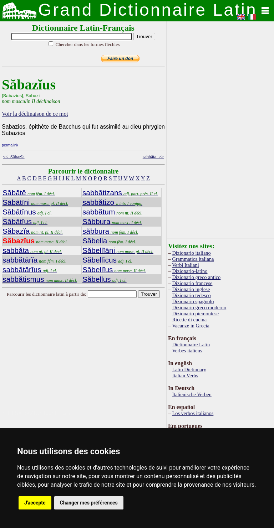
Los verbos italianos (192, 413)
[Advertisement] (108, 360)
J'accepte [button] (35, 503)
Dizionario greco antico (196, 277)
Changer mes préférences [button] (89, 503)
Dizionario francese (192, 283)
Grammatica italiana (193, 259)
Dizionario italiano (191, 253)
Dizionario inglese (191, 289)
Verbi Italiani (185, 265)
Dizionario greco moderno (199, 307)
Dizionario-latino (189, 271)
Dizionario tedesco (191, 295)
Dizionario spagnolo (193, 301)
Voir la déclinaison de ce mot (35, 114)
